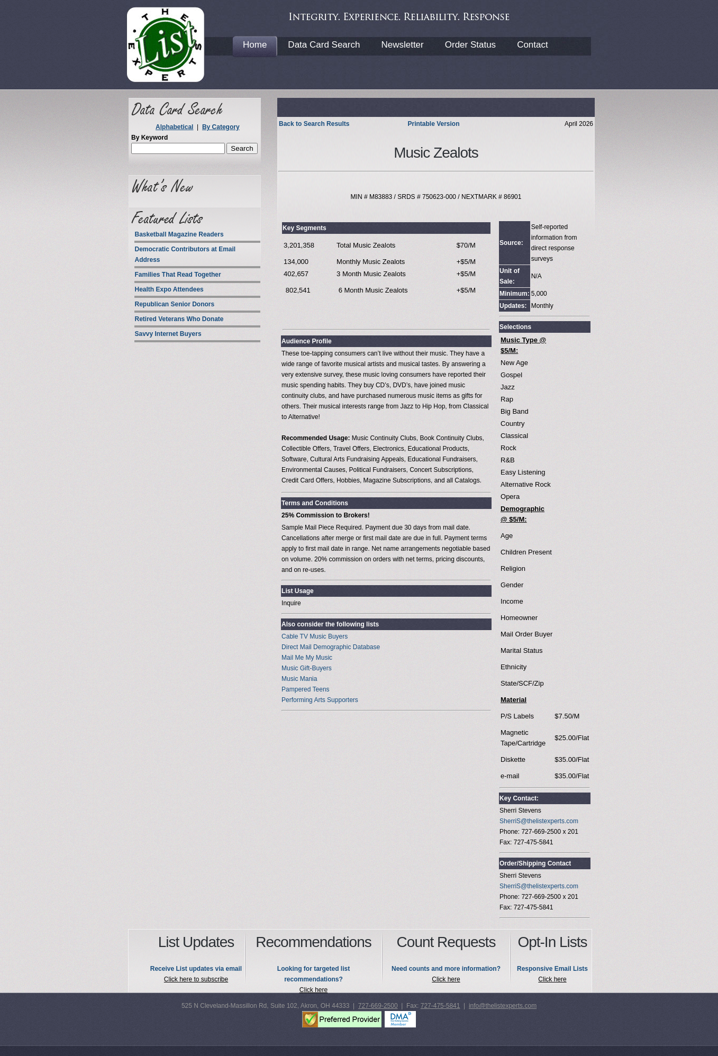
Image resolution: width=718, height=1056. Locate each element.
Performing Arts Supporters (319, 700)
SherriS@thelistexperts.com (538, 821)
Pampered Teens (305, 689)
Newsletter (402, 45)
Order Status (470, 45)
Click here (313, 990)
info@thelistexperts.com (503, 1005)
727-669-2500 (378, 1005)
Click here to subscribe (196, 979)
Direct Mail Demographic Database (330, 647)
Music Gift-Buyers (306, 668)
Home (255, 45)
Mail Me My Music (306, 657)
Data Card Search (324, 45)
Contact (532, 45)
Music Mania (299, 678)
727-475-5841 (440, 1005)
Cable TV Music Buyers (314, 636)
